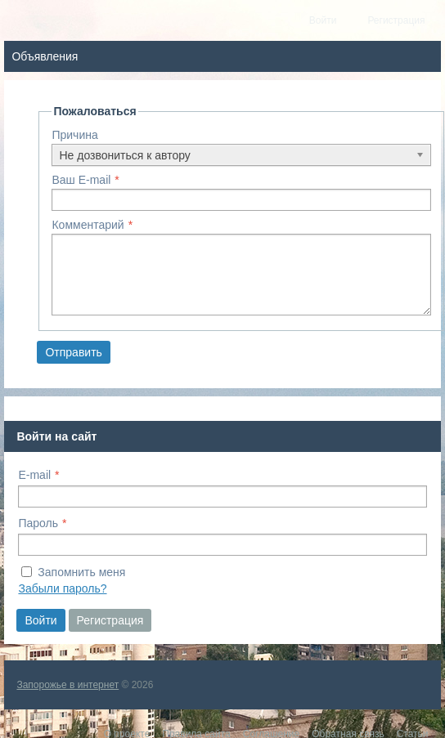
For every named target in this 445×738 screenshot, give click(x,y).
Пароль (38, 523)
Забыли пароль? (62, 588)
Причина (74, 134)
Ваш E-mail (81, 179)
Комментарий (88, 224)
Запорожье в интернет (67, 685)
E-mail (34, 474)
